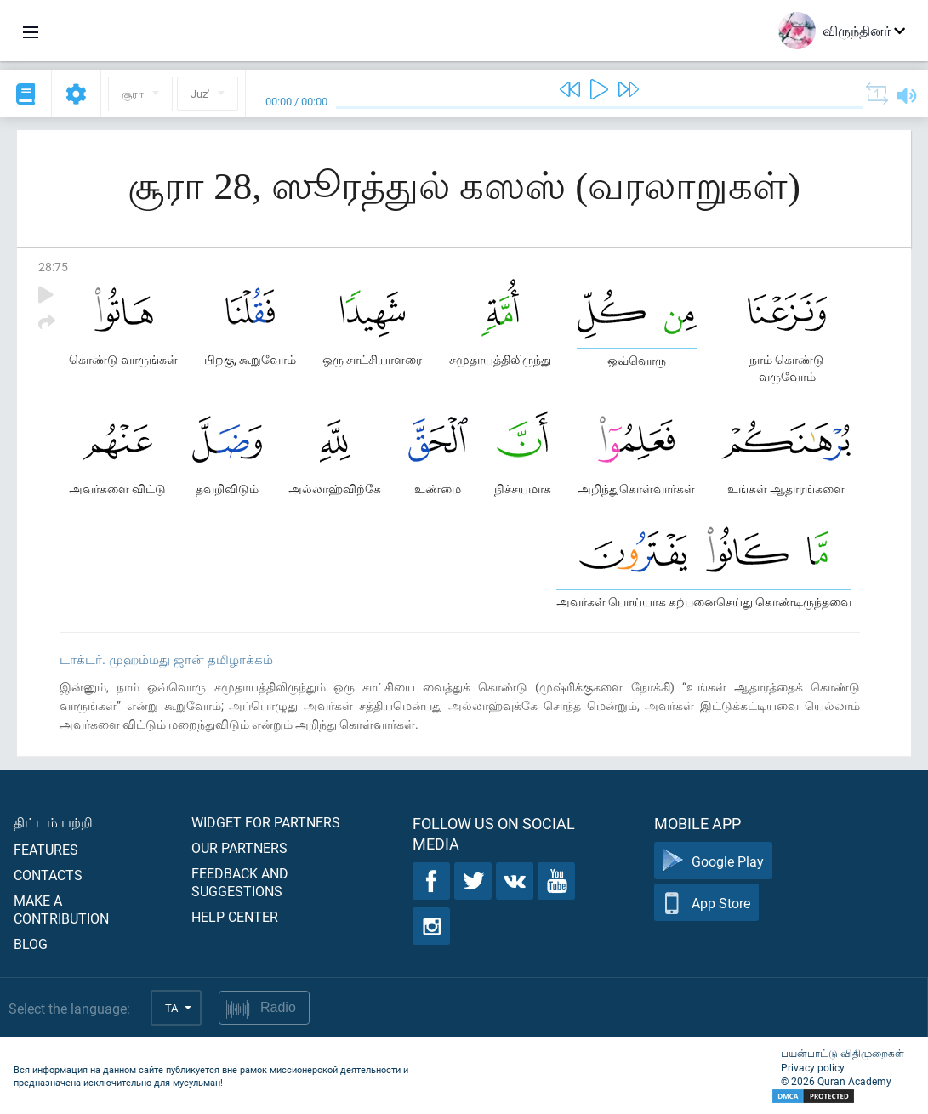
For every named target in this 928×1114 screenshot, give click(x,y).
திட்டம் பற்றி (53, 822)
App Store (706, 902)
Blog (31, 943)
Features (46, 849)
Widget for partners (265, 822)
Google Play (713, 861)
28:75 (53, 267)
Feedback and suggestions (239, 882)
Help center (234, 916)
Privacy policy (813, 1067)
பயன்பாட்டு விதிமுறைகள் (842, 1053)
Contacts (48, 875)
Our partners (239, 847)
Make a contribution (61, 909)
